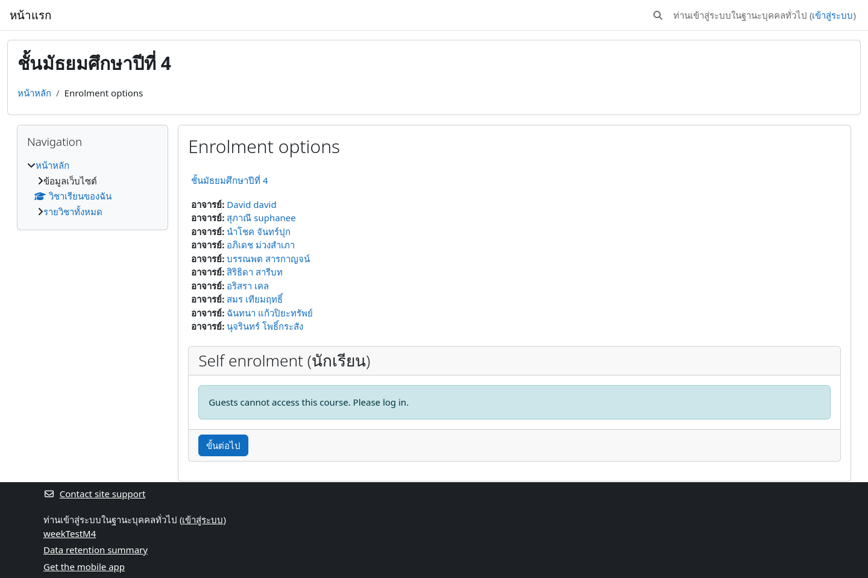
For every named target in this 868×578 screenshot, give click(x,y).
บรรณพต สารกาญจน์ (268, 259)
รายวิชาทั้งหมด (72, 212)
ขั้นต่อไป (223, 445)
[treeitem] (92, 188)
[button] (657, 15)
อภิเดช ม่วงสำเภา (261, 245)
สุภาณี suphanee (261, 218)
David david (251, 204)
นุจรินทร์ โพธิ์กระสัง (265, 326)
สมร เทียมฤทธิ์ (255, 299)
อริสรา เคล (248, 286)
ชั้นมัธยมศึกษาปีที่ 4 (229, 180)
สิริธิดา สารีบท (255, 272)
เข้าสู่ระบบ (832, 15)
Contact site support (94, 494)
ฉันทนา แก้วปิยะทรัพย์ (270, 313)
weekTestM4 (69, 533)
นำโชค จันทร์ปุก (259, 231)
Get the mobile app (84, 567)
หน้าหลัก (34, 93)
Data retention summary (95, 550)
